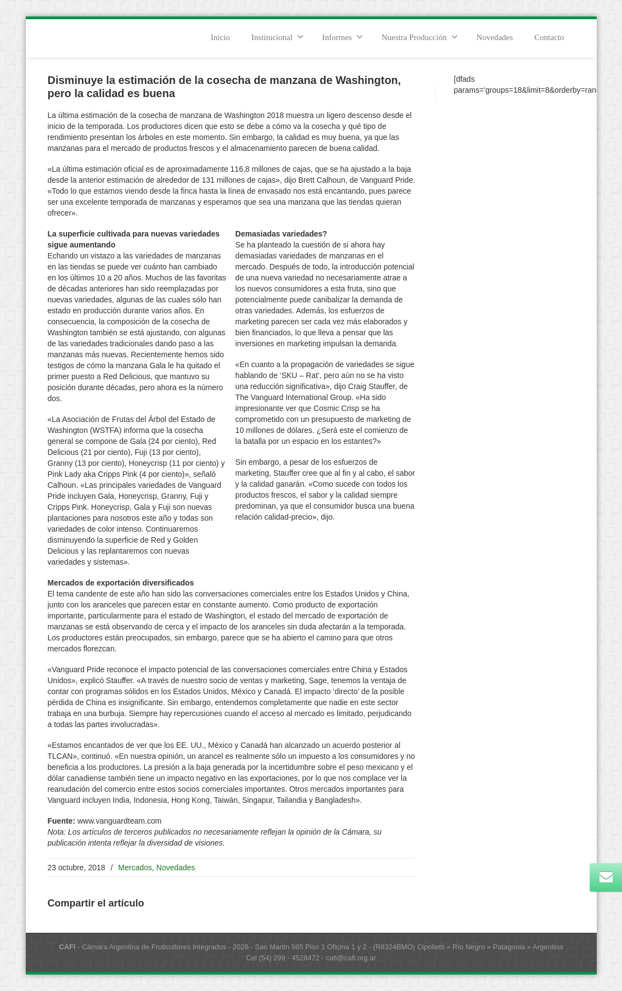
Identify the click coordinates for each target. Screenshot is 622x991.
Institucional (277, 37)
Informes (342, 37)
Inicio (220, 37)
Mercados (135, 867)
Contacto (549, 37)
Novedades (495, 37)
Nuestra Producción (420, 37)
